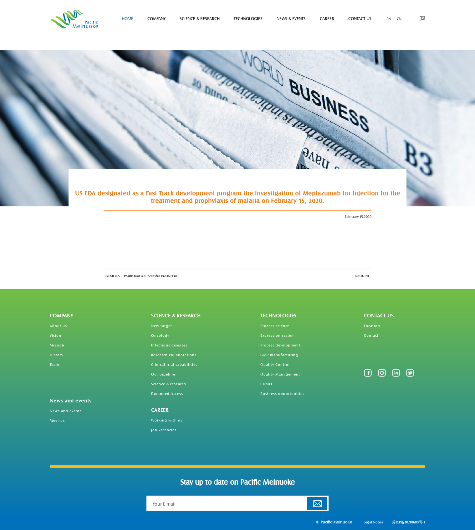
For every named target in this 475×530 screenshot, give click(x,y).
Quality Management (280, 374)
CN (399, 18)
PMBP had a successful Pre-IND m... (152, 276)
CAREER (327, 18)
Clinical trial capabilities (174, 364)
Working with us (166, 420)
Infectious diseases (169, 345)
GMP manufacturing (279, 354)
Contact (371, 335)
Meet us (57, 420)
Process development (280, 345)
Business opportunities (282, 393)
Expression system (277, 335)
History (56, 354)
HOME (127, 18)
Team (54, 364)
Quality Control (275, 364)
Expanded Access (167, 393)
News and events (71, 400)
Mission (57, 345)
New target (161, 325)
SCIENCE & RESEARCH (200, 18)
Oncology (160, 335)
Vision (55, 335)
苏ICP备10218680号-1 (408, 522)
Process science (274, 325)
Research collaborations (174, 354)
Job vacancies (163, 429)
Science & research (168, 383)
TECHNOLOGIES (248, 18)
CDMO (266, 383)
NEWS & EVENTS (291, 18)
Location (372, 325)
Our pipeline (163, 374)
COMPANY (156, 18)
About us (58, 325)
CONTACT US (359, 18)
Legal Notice (373, 522)
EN (388, 18)
